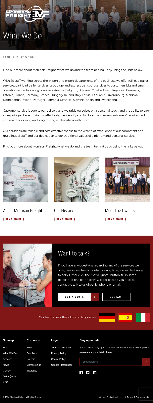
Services (7, 359)
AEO (5, 382)
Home (6, 347)
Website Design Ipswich (109, 397)
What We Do (10, 353)
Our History (63, 210)
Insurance (32, 370)
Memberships (34, 365)
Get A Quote (74, 297)
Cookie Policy (58, 359)
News (6, 365)
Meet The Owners (120, 210)
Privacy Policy (58, 353)
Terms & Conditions (61, 347)
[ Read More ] (13, 219)
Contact (116, 297)
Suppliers (32, 353)
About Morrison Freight (22, 210)
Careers (31, 359)
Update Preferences (62, 365)
